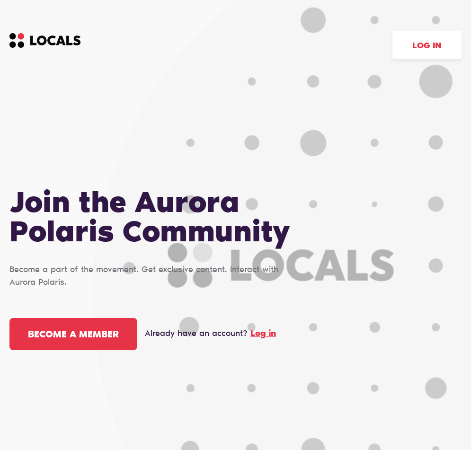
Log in (427, 46)
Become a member (73, 335)
